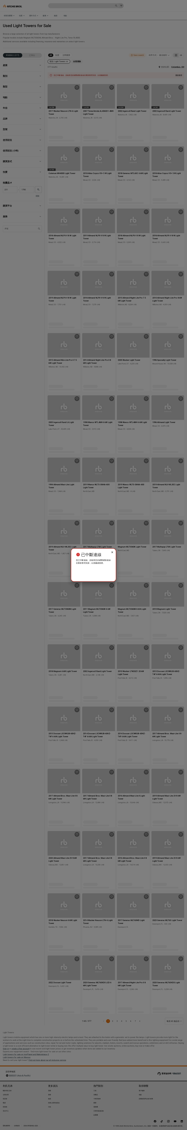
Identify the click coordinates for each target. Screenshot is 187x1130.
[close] (112, 552)
